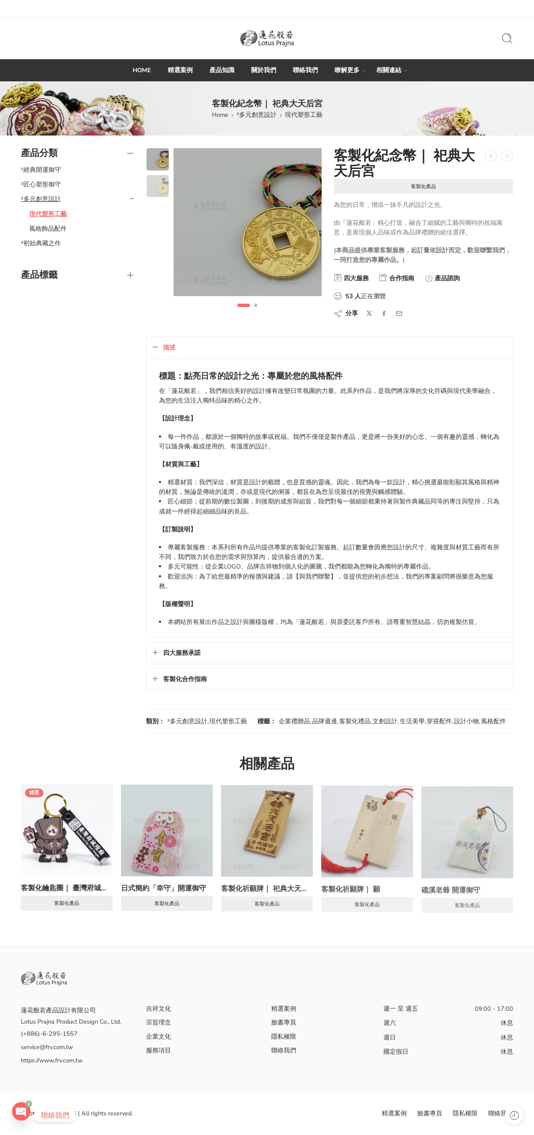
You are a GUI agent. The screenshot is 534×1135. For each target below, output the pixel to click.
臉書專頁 (283, 1022)
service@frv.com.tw (47, 1047)
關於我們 (263, 70)
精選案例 (180, 70)
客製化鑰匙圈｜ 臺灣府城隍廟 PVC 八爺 (67, 893)
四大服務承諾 (182, 653)
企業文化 (158, 1036)
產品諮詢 (442, 278)
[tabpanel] (247, 224)
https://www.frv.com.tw (52, 1060)
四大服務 (351, 277)
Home (220, 115)
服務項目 (158, 1050)
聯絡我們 (305, 70)
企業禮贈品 (294, 721)
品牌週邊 (324, 721)
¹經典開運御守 (41, 170)
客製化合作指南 (185, 679)
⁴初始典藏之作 (41, 243)
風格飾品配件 (48, 228)
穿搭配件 (439, 721)
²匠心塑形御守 (41, 184)
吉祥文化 (158, 1008)
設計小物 (466, 721)
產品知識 (221, 70)
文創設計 (385, 721)
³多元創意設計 (257, 115)
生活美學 (412, 721)
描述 (169, 347)
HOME (142, 70)
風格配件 (493, 721)
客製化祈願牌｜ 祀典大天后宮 (267, 896)
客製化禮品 (354, 721)
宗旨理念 (158, 1022)
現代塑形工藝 (303, 115)
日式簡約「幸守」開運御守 (163, 895)
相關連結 (388, 70)
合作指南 (396, 277)
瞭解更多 (347, 70)
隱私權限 (283, 1036)
